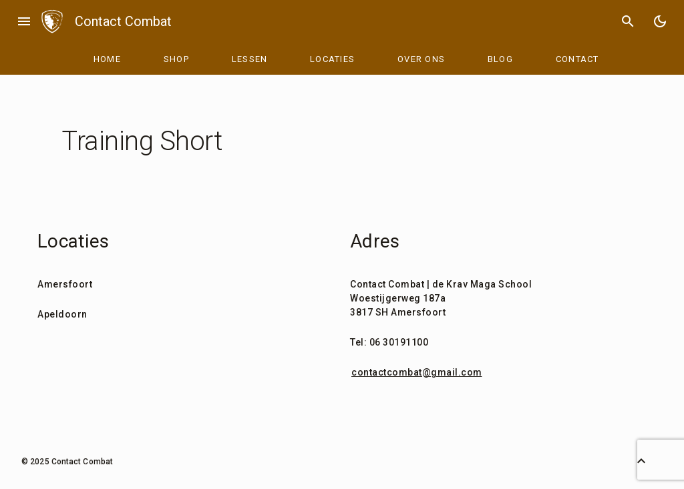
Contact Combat (123, 21)
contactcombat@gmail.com (416, 372)
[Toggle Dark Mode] (660, 21)
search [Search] (628, 21)
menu (24, 21)
